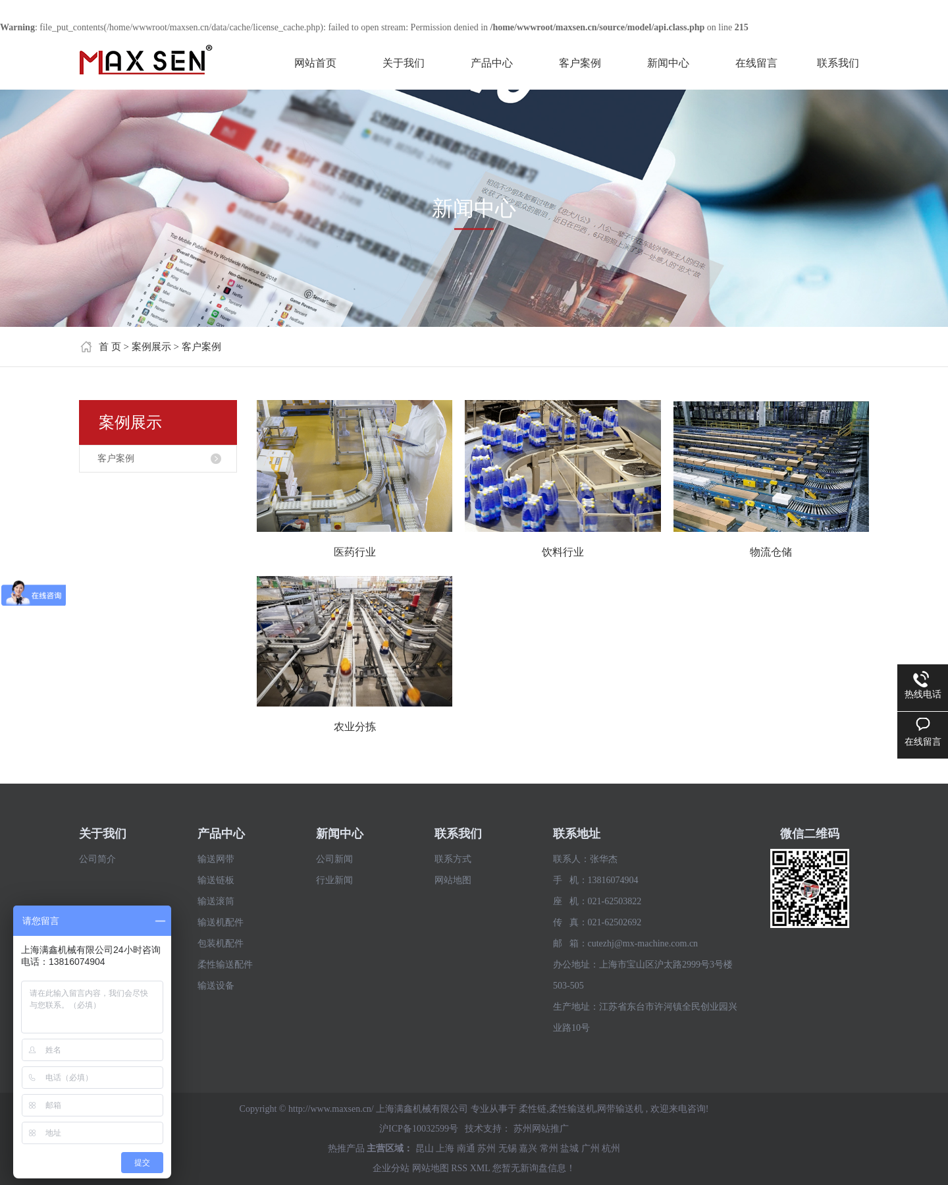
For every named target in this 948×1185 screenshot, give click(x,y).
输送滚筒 (216, 901)
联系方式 (452, 859)
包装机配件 (221, 943)
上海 (445, 1148)
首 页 (110, 346)
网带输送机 (620, 1109)
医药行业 (355, 552)
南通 (466, 1148)
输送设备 (216, 986)
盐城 (569, 1148)
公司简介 (97, 859)
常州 (549, 1148)
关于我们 (403, 63)
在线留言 (756, 63)
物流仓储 (771, 552)
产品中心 (492, 63)
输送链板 (216, 880)
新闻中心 (668, 63)
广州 (590, 1148)
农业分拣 (355, 726)
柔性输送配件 (225, 964)
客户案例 (580, 63)
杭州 (611, 1148)
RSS (459, 1168)
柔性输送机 (572, 1109)
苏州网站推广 (541, 1129)
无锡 (507, 1148)
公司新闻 (334, 859)
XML (480, 1168)
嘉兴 (528, 1148)
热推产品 (346, 1148)
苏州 (486, 1148)
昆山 (424, 1148)
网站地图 (452, 880)
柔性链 (532, 1109)
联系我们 (838, 63)
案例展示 (151, 346)
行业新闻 (334, 880)
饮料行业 (563, 552)
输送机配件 (221, 922)
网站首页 (315, 63)
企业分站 (391, 1168)
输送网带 (216, 859)
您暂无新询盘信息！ (533, 1168)
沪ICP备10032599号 (418, 1129)
